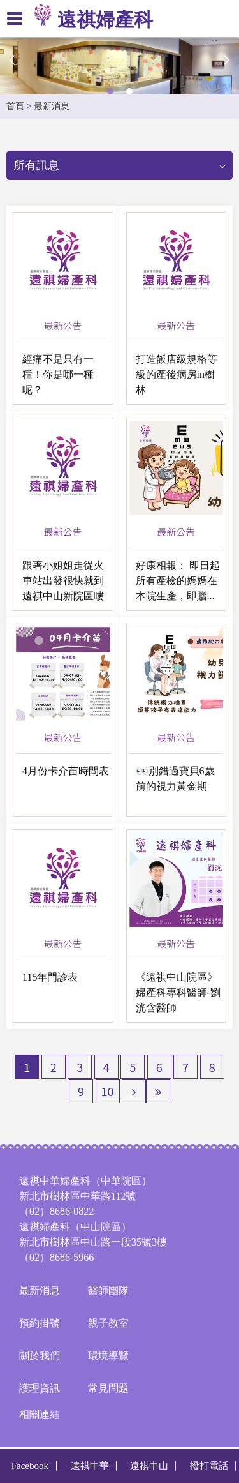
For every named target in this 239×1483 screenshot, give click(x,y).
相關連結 (39, 1414)
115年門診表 (50, 977)
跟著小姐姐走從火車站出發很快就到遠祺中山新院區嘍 (63, 580)
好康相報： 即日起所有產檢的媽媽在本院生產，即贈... (178, 580)
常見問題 (108, 1388)
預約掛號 (39, 1323)
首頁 (15, 106)
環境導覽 (108, 1355)
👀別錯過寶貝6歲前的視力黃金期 (175, 778)
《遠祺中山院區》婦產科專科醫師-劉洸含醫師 (178, 992)
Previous (12, 60)
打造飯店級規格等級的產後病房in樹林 (176, 374)
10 (107, 1091)
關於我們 (39, 1355)
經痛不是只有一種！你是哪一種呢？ (58, 374)
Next (226, 60)
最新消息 (39, 1290)
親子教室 (108, 1323)
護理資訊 (39, 1388)
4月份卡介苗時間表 (65, 770)
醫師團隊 (108, 1290)
